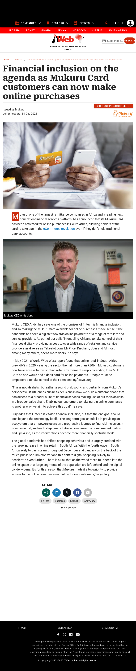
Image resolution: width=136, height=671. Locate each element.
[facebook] (77, 492)
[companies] (28, 23)
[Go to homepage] (68, 42)
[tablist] (68, 30)
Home (6, 59)
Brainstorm (110, 627)
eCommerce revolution (59, 228)
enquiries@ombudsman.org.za (66, 655)
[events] (84, 23)
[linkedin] (56, 492)
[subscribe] (129, 40)
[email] (88, 492)
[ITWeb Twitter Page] (64, 635)
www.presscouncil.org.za (109, 652)
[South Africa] (117, 30)
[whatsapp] (46, 492)
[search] (114, 23)
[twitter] (67, 492)
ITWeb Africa (64, 627)
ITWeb (22, 627)
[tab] (14, 30)
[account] (130, 23)
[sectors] (57, 23)
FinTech (18, 59)
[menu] (4, 23)
